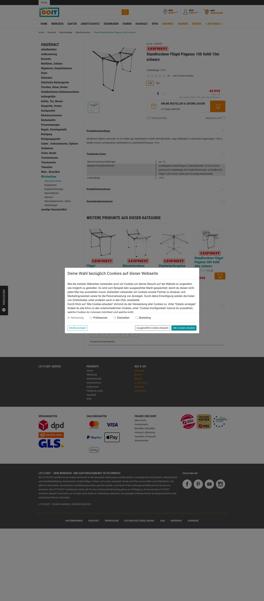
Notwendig (77, 317)
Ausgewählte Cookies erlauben (153, 328)
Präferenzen (100, 317)
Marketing (145, 317)
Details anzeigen (77, 328)
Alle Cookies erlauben (184, 328)
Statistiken (123, 317)
